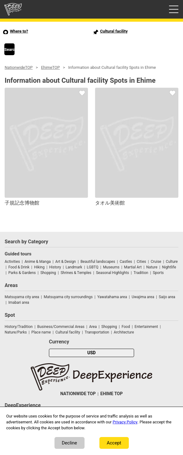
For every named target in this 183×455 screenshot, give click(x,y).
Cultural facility (67, 332)
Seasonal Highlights (112, 273)
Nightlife (169, 267)
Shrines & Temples (76, 273)
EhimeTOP (50, 67)
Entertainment (146, 326)
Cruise (156, 261)
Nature (151, 267)
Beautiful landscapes (98, 261)
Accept (114, 443)
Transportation (97, 332)
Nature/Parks (16, 332)
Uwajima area (143, 297)
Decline (69, 443)
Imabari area (18, 302)
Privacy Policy (125, 422)
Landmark (74, 267)
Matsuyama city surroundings (68, 297)
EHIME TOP (111, 394)
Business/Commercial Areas (60, 326)
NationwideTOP (19, 67)
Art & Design (65, 261)
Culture (172, 261)
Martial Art (133, 267)
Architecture (124, 332)
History (55, 267)
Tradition (140, 273)
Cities (141, 261)
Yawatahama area (112, 297)
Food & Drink (18, 267)
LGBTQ (92, 267)
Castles (126, 261)
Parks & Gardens (22, 273)
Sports (158, 273)
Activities (12, 261)
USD (91, 353)
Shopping (48, 273)
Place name (41, 332)
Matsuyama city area (22, 297)
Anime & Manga (37, 261)
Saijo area (167, 297)
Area (93, 326)
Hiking (39, 267)
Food (126, 326)
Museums (111, 267)
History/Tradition (19, 326)
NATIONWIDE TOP (78, 394)
